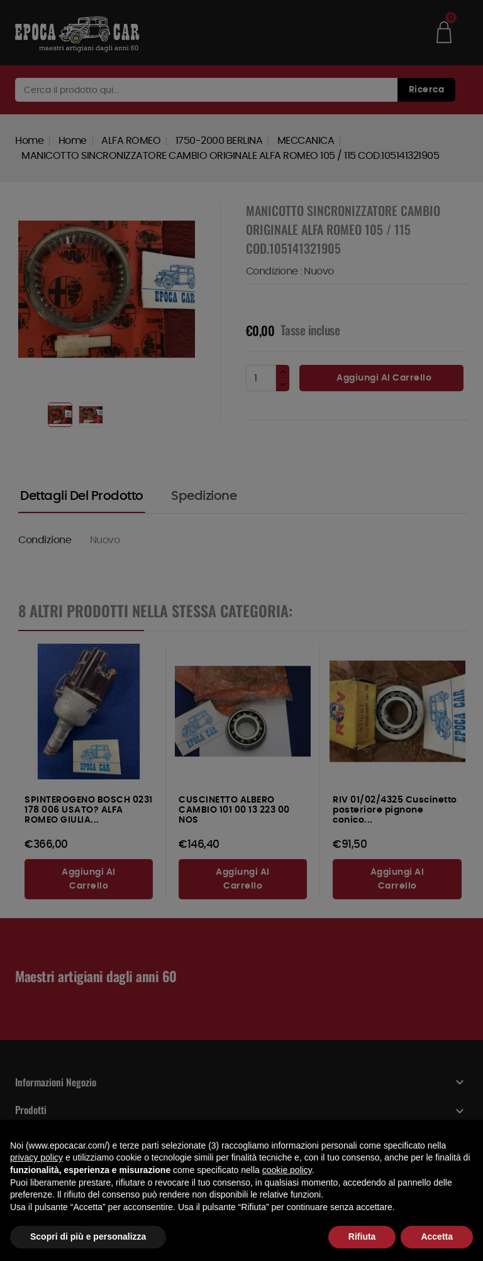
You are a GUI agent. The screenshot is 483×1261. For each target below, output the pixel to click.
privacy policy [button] (36, 1157)
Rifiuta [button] (362, 1236)
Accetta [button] (437, 1236)
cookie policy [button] (287, 1170)
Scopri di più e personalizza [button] (88, 1236)
